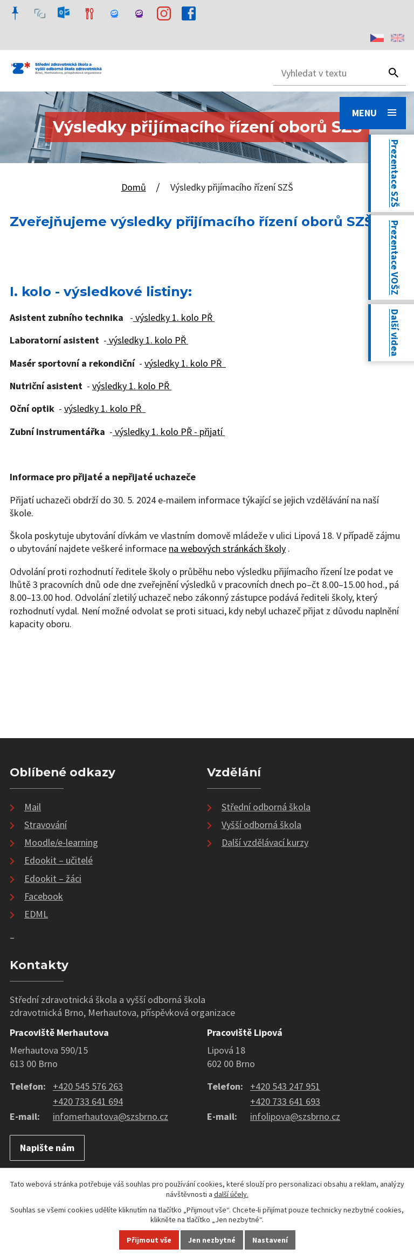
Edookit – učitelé (58, 860)
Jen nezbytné (212, 1240)
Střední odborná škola (266, 807)
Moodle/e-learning (61, 842)
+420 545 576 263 (88, 1086)
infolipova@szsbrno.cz (295, 1116)
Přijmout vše (149, 1240)
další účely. (231, 1194)
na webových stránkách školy (227, 548)
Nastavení (270, 1240)
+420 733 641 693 (285, 1101)
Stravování (45, 824)
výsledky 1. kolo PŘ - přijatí (169, 431)
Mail (32, 807)
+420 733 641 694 (88, 1101)
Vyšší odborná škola (261, 824)
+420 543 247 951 (285, 1086)
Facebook (43, 896)
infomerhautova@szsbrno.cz (110, 1116)
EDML (36, 914)
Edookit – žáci (52, 878)
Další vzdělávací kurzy (265, 842)
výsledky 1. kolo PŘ (174, 317)
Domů (133, 187)
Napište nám (47, 1147)
